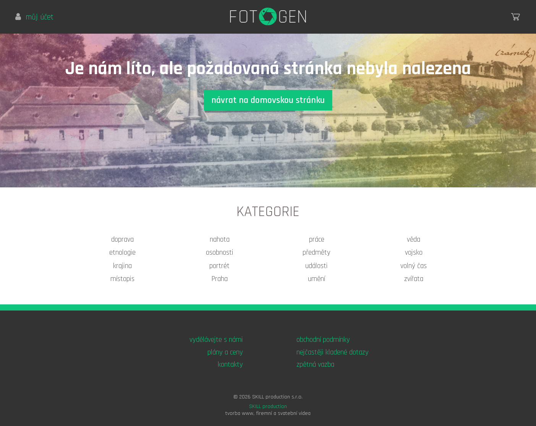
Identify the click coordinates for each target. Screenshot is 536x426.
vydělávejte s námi (216, 340)
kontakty (230, 364)
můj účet (34, 17)
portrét (219, 266)
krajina (122, 266)
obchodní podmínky (323, 340)
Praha (219, 279)
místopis (122, 279)
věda (413, 239)
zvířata (413, 279)
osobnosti (219, 252)
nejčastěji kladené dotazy (332, 352)
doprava (122, 239)
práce (316, 239)
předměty (316, 252)
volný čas (413, 266)
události (316, 266)
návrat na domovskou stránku (268, 100)
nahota (220, 239)
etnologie (122, 252)
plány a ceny (225, 352)
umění (316, 279)
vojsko (414, 252)
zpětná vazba (315, 364)
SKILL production (268, 406)
